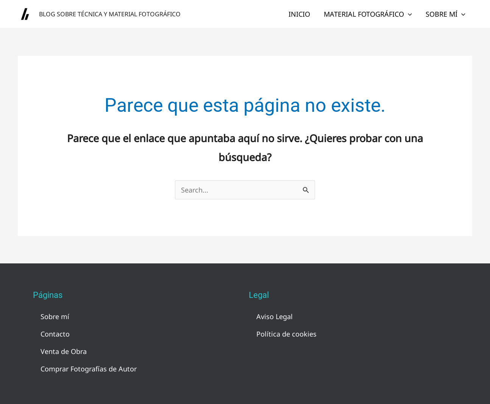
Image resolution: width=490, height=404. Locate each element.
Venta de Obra (64, 351)
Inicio (299, 14)
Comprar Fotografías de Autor (89, 368)
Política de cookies (286, 333)
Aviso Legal (274, 316)
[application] (408, 14)
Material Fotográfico (368, 14)
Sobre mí (445, 14)
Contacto (55, 333)
